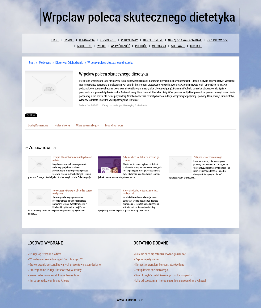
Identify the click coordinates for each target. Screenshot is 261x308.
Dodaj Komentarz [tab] (38, 125)
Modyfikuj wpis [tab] (114, 125)
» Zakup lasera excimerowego (150, 270)
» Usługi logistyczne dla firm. (44, 254)
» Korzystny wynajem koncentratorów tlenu (158, 264)
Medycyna (45, 62)
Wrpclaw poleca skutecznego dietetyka (110, 62)
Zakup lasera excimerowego (207, 157)
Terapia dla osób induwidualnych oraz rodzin (72, 158)
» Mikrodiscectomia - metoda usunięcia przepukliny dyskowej (169, 280)
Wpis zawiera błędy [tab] (87, 125)
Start (32, 62)
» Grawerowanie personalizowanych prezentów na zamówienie (64, 264)
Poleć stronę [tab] (62, 125)
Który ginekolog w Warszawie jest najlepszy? (140, 192)
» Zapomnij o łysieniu (146, 259)
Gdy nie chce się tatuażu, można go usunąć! (141, 158)
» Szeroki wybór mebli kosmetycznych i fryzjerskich (163, 275)
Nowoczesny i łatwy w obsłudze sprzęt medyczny (72, 192)
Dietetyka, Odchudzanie (69, 62)
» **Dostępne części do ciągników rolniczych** (54, 259)
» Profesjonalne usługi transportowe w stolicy (54, 270)
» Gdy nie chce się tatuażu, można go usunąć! (160, 254)
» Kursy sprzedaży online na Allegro (48, 280)
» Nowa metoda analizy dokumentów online (53, 275)
